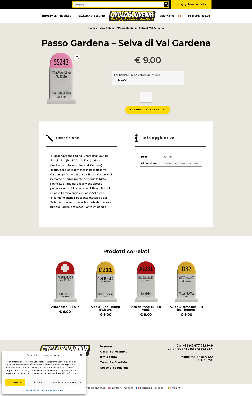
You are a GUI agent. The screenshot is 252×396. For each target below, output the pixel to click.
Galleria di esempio (91, 15)
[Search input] (118, 4)
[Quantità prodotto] (146, 97)
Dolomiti (111, 28)
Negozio (66, 15)
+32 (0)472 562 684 (198, 349)
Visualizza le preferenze (66, 382)
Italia (101, 28)
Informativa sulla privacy (52, 390)
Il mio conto (108, 356)
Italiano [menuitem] (176, 387)
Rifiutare (37, 382)
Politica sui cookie (30, 390)
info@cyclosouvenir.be (191, 4)
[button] (81, 355)
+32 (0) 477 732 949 (198, 345)
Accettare (15, 382)
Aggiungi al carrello (148, 109)
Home (92, 28)
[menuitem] (181, 16)
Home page (49, 15)
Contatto (166, 15)
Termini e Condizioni (114, 362)
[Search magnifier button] (166, 4)
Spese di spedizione (114, 367)
